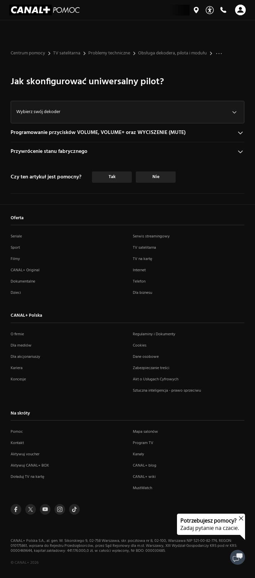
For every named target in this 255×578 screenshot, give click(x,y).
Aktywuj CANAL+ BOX (30, 465)
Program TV (143, 443)
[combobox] (127, 112)
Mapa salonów (145, 431)
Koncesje (18, 379)
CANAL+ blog (144, 465)
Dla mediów (21, 345)
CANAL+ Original (25, 270)
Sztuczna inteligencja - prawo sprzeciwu (167, 390)
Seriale (16, 236)
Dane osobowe (146, 356)
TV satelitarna (144, 247)
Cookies (139, 345)
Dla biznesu (142, 292)
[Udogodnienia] (209, 10)
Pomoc (17, 431)
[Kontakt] (223, 10)
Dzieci (16, 292)
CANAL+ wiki (144, 477)
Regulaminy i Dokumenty (154, 334)
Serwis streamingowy (151, 236)
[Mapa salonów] (196, 10)
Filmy (15, 259)
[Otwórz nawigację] (240, 10)
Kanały (138, 454)
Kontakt (17, 443)
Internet (139, 270)
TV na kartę (142, 259)
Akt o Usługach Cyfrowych (155, 379)
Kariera (17, 368)
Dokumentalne (23, 281)
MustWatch (142, 488)
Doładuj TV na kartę (27, 477)
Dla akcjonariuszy (25, 356)
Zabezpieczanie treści (151, 368)
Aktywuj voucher (25, 454)
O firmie (17, 334)
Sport (15, 247)
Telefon (139, 281)
